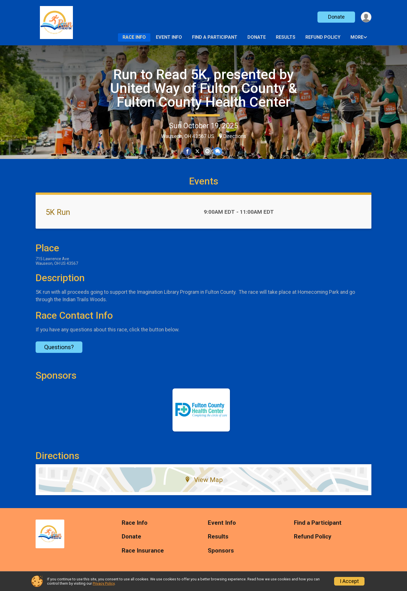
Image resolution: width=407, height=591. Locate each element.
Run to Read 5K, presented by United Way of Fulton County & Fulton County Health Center (203, 88)
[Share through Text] (217, 151)
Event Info (169, 37)
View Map (204, 479)
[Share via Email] (207, 151)
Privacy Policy (104, 583)
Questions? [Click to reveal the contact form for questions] (59, 347)
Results (285, 37)
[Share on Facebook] (187, 151)
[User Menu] (366, 17)
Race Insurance (143, 550)
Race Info (134, 37)
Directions (234, 136)
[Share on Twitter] (197, 151)
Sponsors (221, 550)
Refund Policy (322, 37)
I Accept (349, 581)
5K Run (58, 212)
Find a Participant (214, 37)
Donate (336, 17)
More (356, 37)
